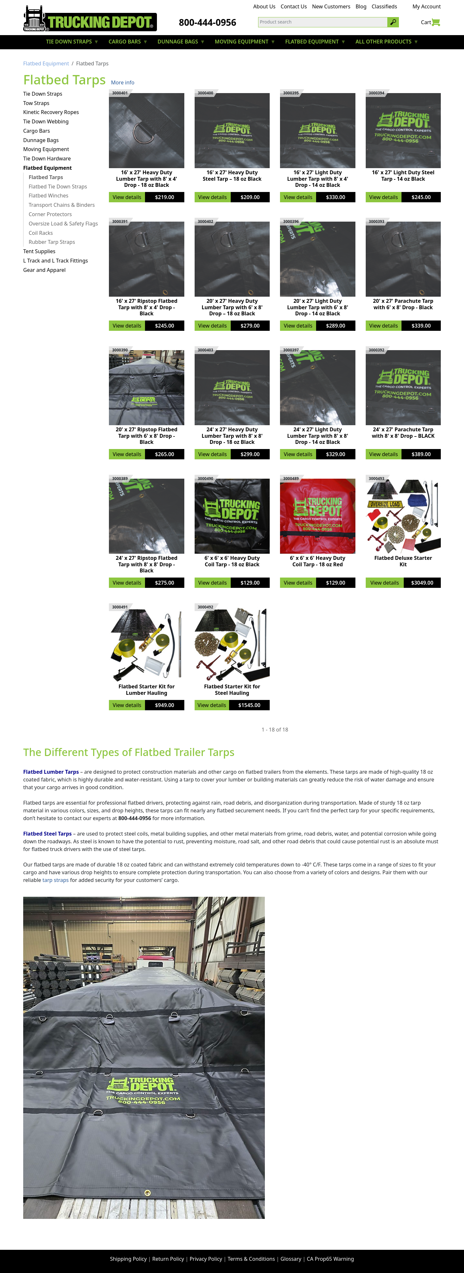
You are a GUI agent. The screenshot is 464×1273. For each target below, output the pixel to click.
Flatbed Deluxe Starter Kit (403, 561)
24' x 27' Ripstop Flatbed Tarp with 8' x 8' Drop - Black (146, 564)
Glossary (291, 1258)
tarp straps (56, 880)
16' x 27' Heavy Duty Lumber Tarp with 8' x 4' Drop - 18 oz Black (146, 178)
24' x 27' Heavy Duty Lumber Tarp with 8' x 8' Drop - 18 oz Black (232, 435)
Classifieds (384, 6)
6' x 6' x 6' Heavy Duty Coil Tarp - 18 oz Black (232, 561)
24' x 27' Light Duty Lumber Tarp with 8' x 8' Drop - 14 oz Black (317, 435)
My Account (426, 6)
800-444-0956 (207, 22)
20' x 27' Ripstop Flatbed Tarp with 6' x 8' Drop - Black (146, 435)
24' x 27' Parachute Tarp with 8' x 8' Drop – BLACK (403, 432)
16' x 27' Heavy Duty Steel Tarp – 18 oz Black (232, 175)
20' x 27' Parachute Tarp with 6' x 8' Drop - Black (403, 304)
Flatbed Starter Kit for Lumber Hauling (147, 689)
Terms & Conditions (251, 1258)
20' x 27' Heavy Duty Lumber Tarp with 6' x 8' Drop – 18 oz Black (232, 307)
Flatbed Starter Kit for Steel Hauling (232, 689)
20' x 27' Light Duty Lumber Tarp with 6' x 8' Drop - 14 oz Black (317, 307)
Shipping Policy (128, 1258)
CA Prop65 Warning (330, 1258)
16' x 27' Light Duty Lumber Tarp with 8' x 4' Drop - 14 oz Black (317, 178)
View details (127, 197)
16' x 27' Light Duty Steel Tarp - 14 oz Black (403, 175)
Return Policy (168, 1258)
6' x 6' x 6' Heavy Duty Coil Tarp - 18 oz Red (317, 561)
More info (122, 82)
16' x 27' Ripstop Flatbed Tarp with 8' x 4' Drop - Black (146, 307)
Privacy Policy (205, 1258)
